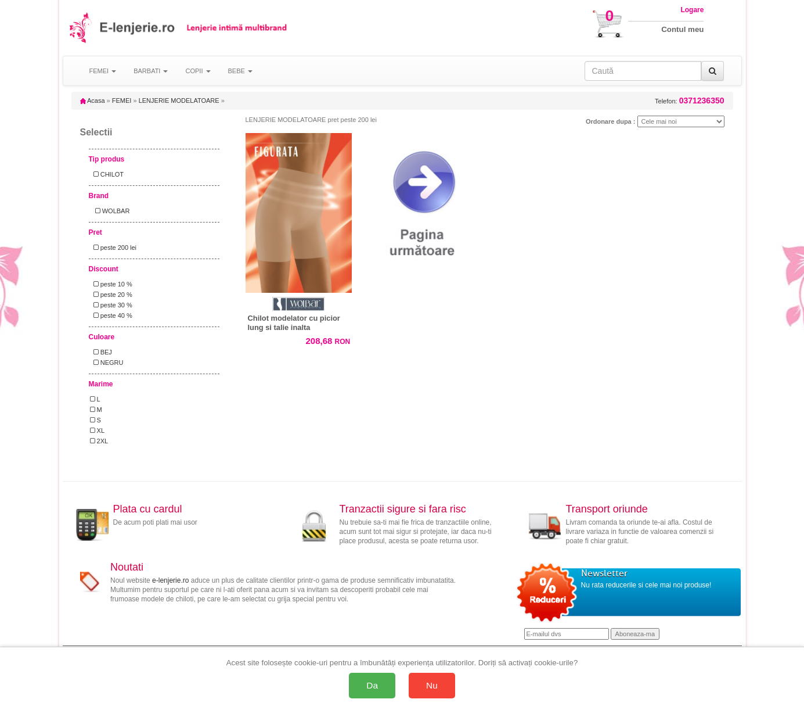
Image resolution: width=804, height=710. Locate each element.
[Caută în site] (643, 71)
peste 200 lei (113, 247)
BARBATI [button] (151, 70)
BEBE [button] (240, 70)
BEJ (101, 352)
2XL (99, 441)
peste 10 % (111, 284)
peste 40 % (111, 315)
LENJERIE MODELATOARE (179, 100)
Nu (432, 685)
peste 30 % (111, 305)
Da (372, 685)
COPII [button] (197, 70)
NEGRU (107, 362)
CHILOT (107, 174)
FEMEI (122, 100)
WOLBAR (110, 210)
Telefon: (689, 100)
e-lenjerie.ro (170, 580)
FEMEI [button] (103, 70)
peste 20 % (111, 294)
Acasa (92, 100)
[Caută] (712, 71)
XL (97, 430)
